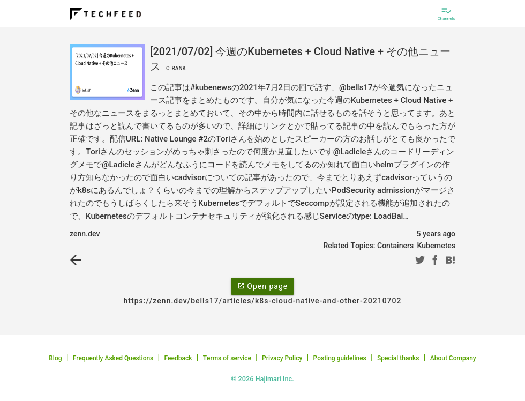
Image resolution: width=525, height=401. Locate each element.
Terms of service (227, 358)
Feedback (178, 358)
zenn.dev (85, 233)
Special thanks (398, 358)
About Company (453, 358)
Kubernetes (436, 245)
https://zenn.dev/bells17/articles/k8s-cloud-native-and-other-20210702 (263, 300)
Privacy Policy (282, 358)
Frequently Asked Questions (113, 358)
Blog (55, 358)
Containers (395, 245)
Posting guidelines (339, 358)
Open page (262, 286)
